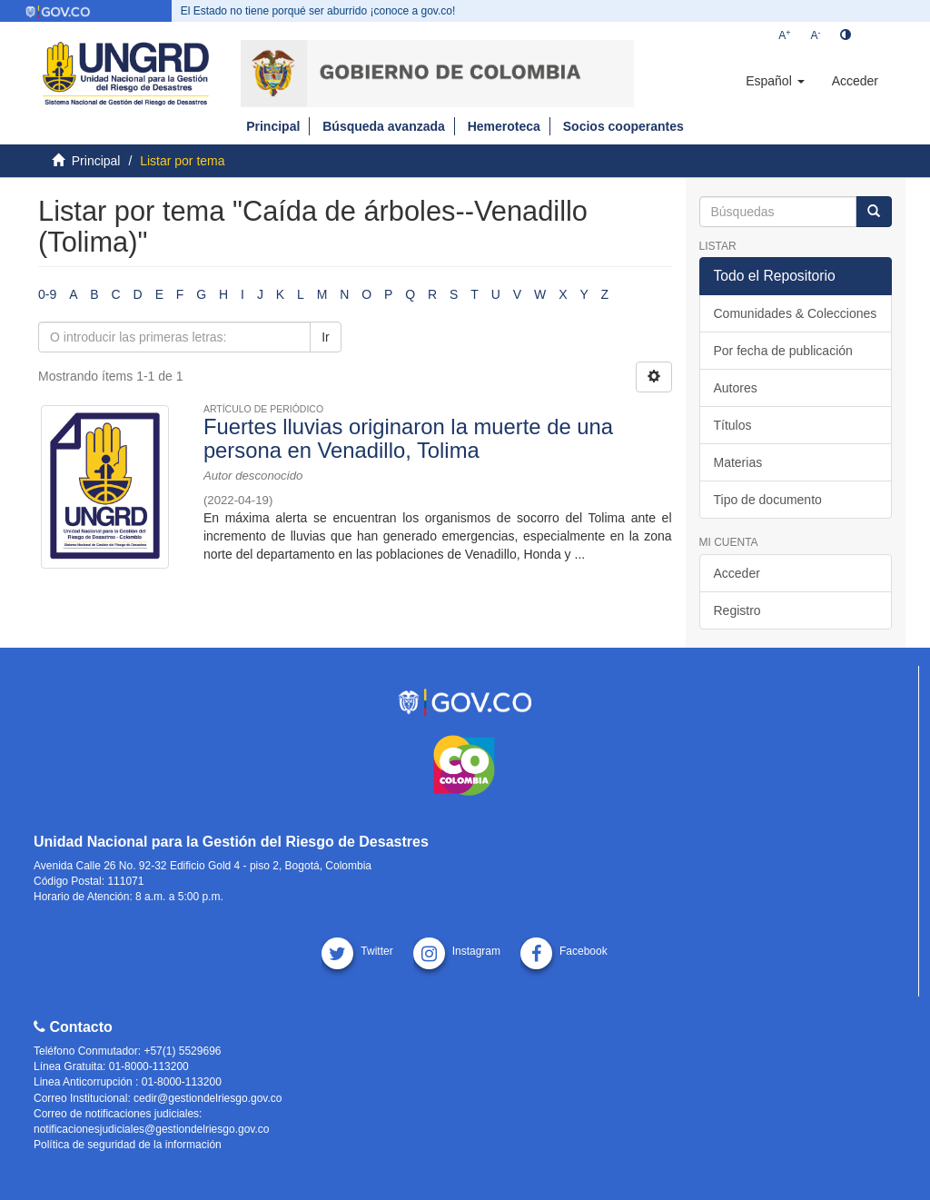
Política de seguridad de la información (128, 1144)
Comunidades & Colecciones (795, 313)
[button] (774, 81)
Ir (326, 337)
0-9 (47, 294)
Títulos (733, 425)
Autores (735, 388)
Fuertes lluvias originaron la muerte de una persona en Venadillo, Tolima (408, 438)
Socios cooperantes (623, 126)
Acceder (737, 573)
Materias (738, 462)
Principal (273, 126)
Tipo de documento (768, 499)
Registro (737, 610)
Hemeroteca (504, 126)
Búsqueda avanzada (383, 126)
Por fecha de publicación (783, 350)
